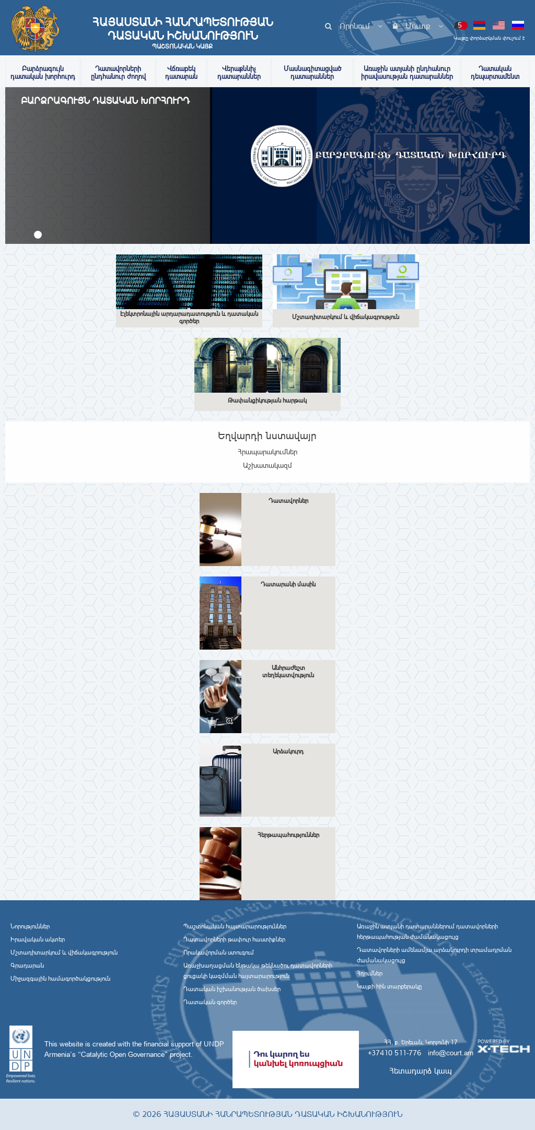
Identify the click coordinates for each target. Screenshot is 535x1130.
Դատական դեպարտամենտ (495, 72)
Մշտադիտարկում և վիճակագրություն (64, 952)
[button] (38, 235)
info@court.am (450, 1053)
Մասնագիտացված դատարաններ (312, 72)
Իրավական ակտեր (37, 939)
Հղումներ (369, 973)
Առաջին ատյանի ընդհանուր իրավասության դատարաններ (407, 72)
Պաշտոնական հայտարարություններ (234, 926)
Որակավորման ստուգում (218, 952)
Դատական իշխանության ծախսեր (232, 989)
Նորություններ (30, 926)
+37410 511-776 (394, 1053)
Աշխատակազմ (267, 465)
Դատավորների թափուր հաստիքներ (234, 939)
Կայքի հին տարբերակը (389, 986)
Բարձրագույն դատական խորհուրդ (42, 72)
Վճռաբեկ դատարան (181, 72)
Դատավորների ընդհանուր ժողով (118, 72)
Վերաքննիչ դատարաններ (239, 72)
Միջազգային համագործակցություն (60, 978)
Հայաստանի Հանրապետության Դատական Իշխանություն (182, 33)
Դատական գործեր (210, 1002)
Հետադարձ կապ (420, 1071)
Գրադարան (27, 965)
